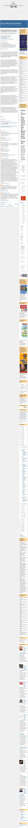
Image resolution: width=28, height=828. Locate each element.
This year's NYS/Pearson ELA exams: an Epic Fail (22, 776)
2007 (22, 531)
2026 (22, 426)
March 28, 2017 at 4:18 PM (4, 200)
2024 (22, 429)
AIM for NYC (23, 271)
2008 (22, 529)
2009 (22, 527)
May (22, 510)
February (23, 515)
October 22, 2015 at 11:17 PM (5, 135)
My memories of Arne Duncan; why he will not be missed (24, 499)
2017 (22, 441)
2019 (22, 437)
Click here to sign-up (23, 398)
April (22, 512)
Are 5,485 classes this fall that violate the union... (24, 472)
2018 (22, 439)
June (23, 508)
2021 (22, 434)
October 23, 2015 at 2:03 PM (4, 151)
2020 (22, 436)
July (22, 507)
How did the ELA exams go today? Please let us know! (23, 748)
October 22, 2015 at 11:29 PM (5, 140)
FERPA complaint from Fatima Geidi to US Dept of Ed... (24, 452)
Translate (22, 642)
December (23, 445)
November (23, 447)
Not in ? (22, 188)
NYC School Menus (23, 820)
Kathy (3, 137)
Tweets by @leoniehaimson (22, 536)
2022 (22, 432)
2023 (22, 431)
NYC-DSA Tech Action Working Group (23, 267)
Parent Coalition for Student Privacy (23, 251)
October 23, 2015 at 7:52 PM (4, 156)
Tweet (21, 533)
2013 (22, 521)
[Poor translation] (15, 7)
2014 (22, 519)
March (23, 513)
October (23, 449)
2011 (22, 524)
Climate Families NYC (23, 257)
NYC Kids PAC (22, 262)
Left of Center (4, 132)
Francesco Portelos (5, 185)
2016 (22, 442)
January (23, 517)
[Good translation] (11, 7)
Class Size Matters (23, 414)
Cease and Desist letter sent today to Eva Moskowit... (24, 466)
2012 (22, 522)
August (23, 505)
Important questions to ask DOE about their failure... (24, 478)
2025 (22, 427)
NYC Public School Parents (11, 23)
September (24, 503)
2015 (22, 444)
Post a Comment (3, 202)
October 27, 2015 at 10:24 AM (5, 183)
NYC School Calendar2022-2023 (23, 817)
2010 (22, 526)
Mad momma (4, 153)
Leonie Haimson (4, 192)
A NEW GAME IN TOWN (25, 700)
